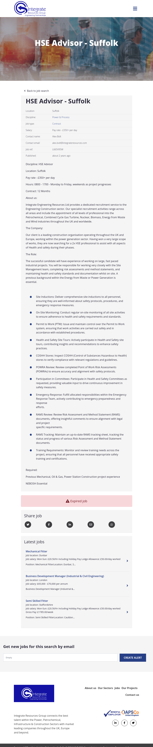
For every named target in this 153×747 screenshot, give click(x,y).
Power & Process (60, 117)
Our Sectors (105, 687)
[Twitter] (28, 524)
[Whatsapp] (112, 524)
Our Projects (129, 687)
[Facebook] (49, 524)
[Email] (91, 524)
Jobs (117, 687)
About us (90, 687)
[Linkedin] (70, 524)
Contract (56, 123)
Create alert (133, 657)
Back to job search (38, 91)
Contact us (132, 694)
